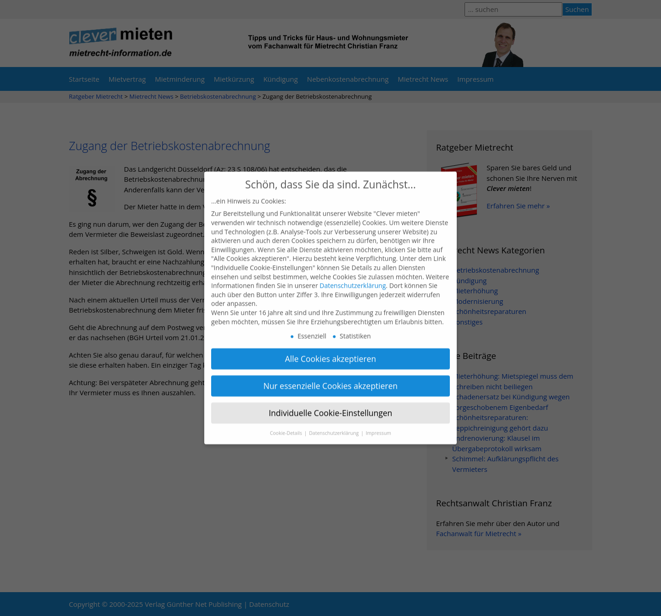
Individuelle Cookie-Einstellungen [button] (330, 404)
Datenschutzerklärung (352, 277)
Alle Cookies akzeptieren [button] (330, 350)
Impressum (378, 425)
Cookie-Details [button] (286, 425)
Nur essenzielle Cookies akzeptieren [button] (330, 377)
